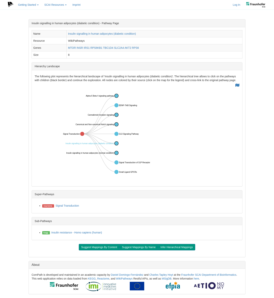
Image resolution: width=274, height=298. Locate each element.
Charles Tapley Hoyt (161, 274)
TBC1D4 (108, 47)
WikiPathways (124, 278)
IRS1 (87, 47)
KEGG (92, 278)
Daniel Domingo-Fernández (127, 274)
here (196, 278)
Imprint (76, 4)
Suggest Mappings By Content (99, 247)
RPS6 (135, 47)
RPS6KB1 (96, 47)
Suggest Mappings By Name (139, 247)
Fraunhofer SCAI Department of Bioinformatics (208, 274)
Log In (236, 4)
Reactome (103, 278)
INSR (80, 47)
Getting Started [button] (28, 4)
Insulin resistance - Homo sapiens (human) (76, 232)
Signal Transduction (67, 205)
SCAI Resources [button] (55, 4)
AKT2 (127, 47)
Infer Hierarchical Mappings (176, 247)
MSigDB (166, 278)
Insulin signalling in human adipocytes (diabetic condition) (102, 33)
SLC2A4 (119, 47)
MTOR (72, 47)
